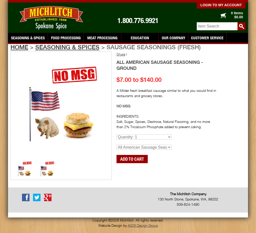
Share (120, 54)
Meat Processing (102, 37)
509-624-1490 (188, 204)
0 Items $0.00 (237, 15)
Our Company (173, 37)
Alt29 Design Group (143, 225)
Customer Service (207, 37)
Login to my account (221, 5)
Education (140, 37)
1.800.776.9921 (138, 20)
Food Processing (66, 37)
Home (19, 47)
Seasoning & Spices (28, 37)
